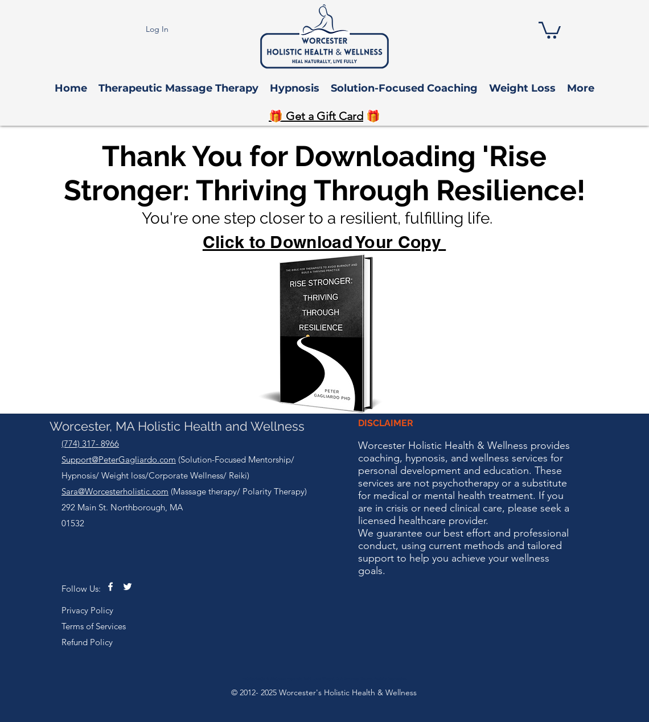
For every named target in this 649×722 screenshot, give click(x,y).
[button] (550, 29)
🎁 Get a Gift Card (316, 116)
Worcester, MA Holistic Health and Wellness (177, 426)
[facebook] (110, 586)
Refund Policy (87, 642)
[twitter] (127, 586)
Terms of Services (93, 626)
